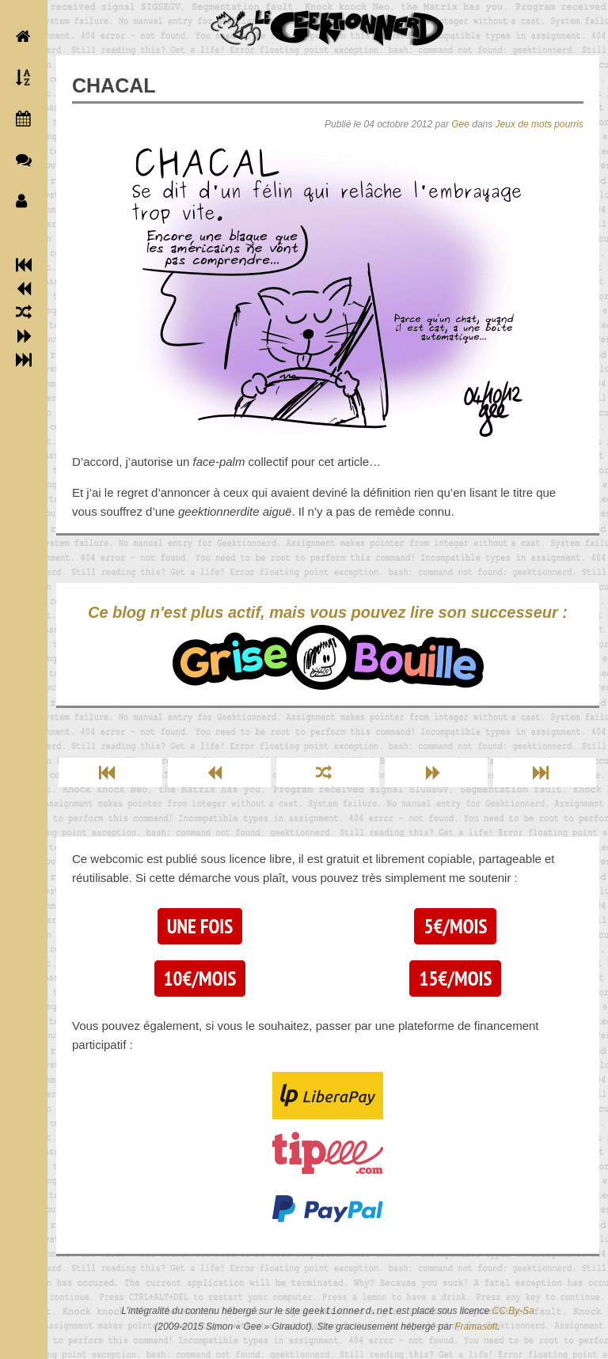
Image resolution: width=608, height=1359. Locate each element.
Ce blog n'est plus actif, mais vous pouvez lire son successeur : (328, 647)
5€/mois (455, 926)
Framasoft (475, 1326)
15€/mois (455, 978)
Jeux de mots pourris (539, 124)
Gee (460, 124)
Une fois (200, 926)
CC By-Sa (513, 1311)
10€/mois (200, 978)
